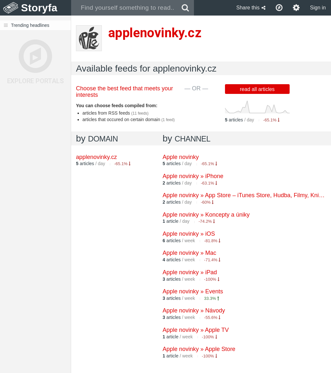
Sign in (318, 7)
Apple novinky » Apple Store (199, 349)
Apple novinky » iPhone (193, 176)
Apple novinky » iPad (190, 272)
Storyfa (39, 8)
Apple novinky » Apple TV (196, 330)
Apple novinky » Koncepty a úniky (206, 214)
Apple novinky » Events (193, 291)
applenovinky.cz (96, 157)
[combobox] (124, 8)
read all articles (257, 89)
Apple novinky (181, 157)
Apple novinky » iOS (189, 234)
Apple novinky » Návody (194, 310)
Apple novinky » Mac (189, 253)
